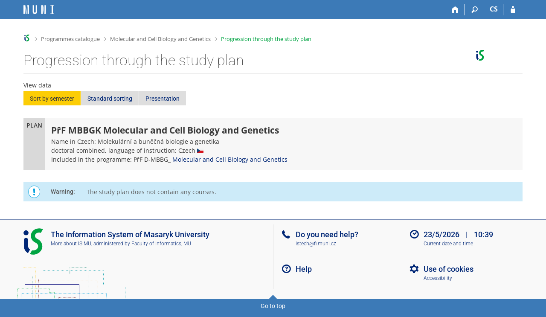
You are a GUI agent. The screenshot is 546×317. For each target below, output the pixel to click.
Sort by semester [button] (52, 98)
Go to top (273, 305)
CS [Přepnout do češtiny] (494, 9)
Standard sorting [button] (109, 98)
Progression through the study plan (266, 39)
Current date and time (448, 244)
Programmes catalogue (70, 39)
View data (37, 85)
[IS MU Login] (513, 9)
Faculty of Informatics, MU (161, 244)
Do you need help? (327, 234)
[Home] (455, 9)
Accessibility (438, 278)
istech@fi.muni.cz (316, 244)
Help (304, 269)
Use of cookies (448, 269)
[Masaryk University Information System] (38, 9)
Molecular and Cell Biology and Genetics (160, 39)
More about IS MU (71, 244)
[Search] (474, 9)
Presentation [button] (162, 98)
